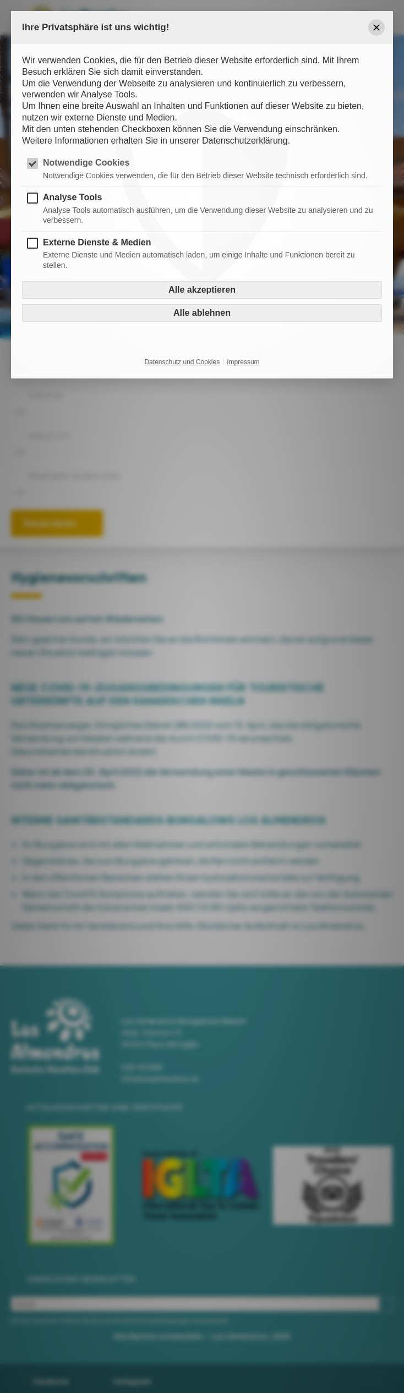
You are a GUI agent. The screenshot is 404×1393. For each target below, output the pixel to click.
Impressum (243, 362)
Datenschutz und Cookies (182, 362)
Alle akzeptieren (202, 289)
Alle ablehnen (202, 312)
